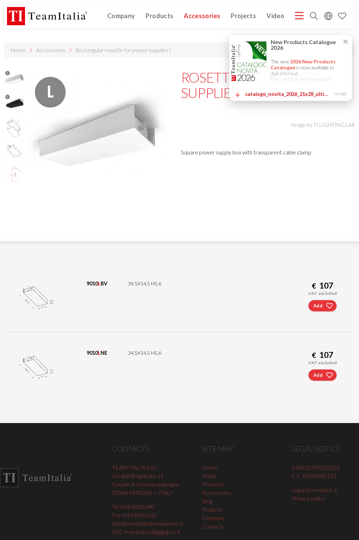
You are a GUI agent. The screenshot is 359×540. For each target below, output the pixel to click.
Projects (243, 16)
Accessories (202, 16)
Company (121, 16)
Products (159, 16)
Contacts (213, 526)
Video (275, 16)
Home (18, 50)
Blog (207, 501)
